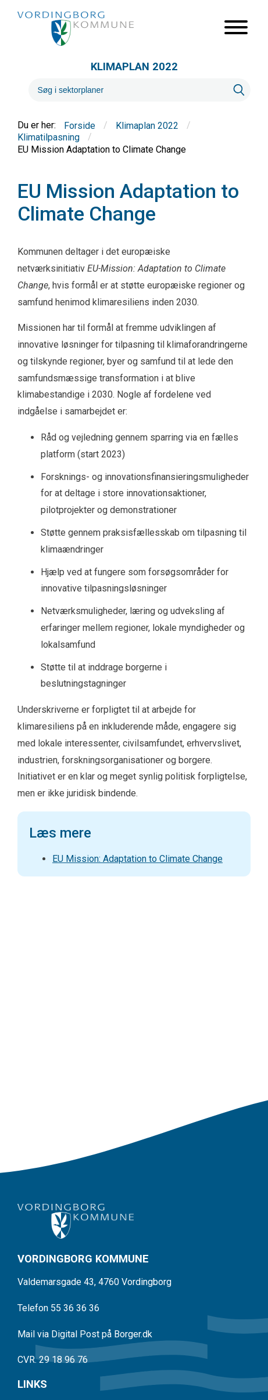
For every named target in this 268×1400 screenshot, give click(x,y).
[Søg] (127, 90)
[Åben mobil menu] (236, 28)
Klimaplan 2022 (147, 125)
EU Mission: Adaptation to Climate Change (137, 858)
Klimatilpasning (48, 137)
